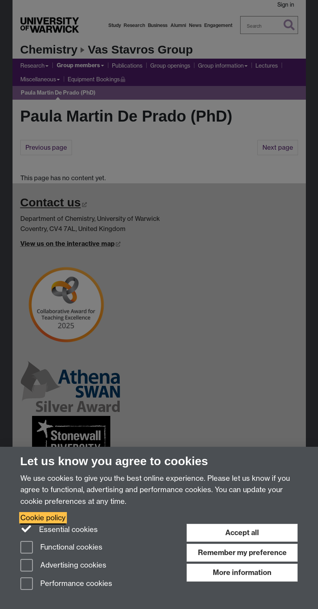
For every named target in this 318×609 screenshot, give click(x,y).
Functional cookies (61, 548)
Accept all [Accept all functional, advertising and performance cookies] (242, 532)
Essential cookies (59, 529)
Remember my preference (242, 552)
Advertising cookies (63, 566)
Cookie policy (43, 517)
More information (242, 572)
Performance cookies (66, 584)
